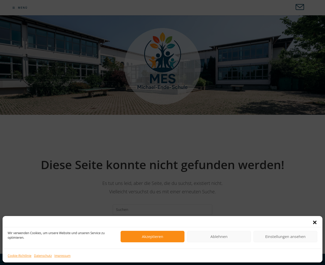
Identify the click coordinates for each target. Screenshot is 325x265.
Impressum (62, 256)
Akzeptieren (152, 236)
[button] (314, 222)
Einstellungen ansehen (285, 236)
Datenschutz (43, 256)
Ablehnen (219, 236)
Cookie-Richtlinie (19, 256)
